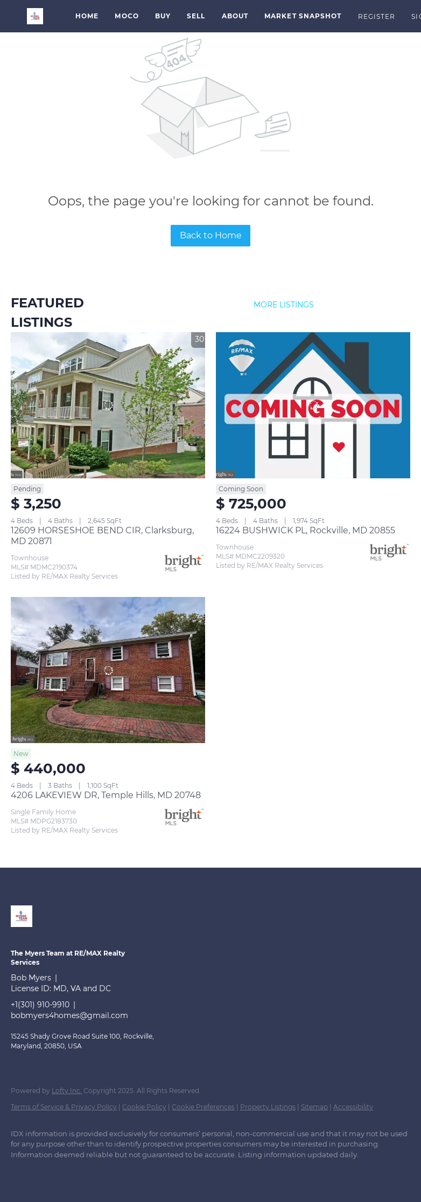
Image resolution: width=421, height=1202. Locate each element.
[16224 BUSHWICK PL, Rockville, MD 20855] (313, 405)
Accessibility (353, 1107)
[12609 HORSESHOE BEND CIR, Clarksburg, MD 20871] (108, 405)
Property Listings (268, 1107)
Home (87, 16)
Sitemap (314, 1107)
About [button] (235, 16)
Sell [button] (196, 16)
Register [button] (377, 16)
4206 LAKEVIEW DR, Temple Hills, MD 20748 (106, 795)
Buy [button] (163, 16)
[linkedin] (24, 1173)
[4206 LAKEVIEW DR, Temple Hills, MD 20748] (108, 670)
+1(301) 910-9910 (40, 1004)
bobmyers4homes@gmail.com (69, 1015)
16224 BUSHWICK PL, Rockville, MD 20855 (305, 530)
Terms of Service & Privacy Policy (64, 1107)
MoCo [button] (126, 16)
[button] (35, 16)
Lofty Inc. (67, 1091)
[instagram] (86, 1173)
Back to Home (211, 235)
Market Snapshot (303, 16)
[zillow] (55, 1173)
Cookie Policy (144, 1107)
